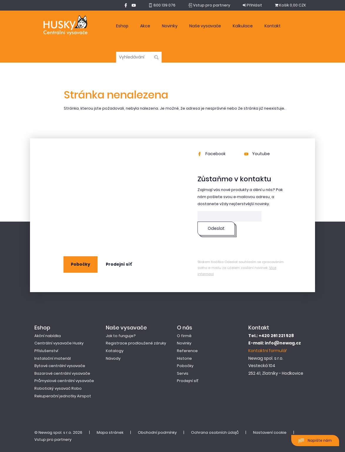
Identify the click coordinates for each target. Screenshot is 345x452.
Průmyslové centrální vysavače (64, 381)
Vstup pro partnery (52, 439)
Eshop (122, 26)
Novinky (169, 26)
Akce (145, 26)
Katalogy (114, 351)
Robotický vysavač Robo (58, 388)
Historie (184, 358)
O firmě (184, 336)
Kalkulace (243, 26)
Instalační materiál (52, 358)
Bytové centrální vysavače (59, 366)
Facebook (211, 154)
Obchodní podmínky (157, 432)
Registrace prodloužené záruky (136, 343)
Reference (187, 351)
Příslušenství (46, 351)
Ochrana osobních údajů (215, 432)
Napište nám (315, 440)
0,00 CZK (290, 5)
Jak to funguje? (121, 336)
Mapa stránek (110, 432)
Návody (113, 358)
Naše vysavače (205, 26)
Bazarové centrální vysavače (62, 373)
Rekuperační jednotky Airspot (62, 396)
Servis (182, 373)
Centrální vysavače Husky (58, 343)
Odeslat (216, 228)
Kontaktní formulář (267, 351)
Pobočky (80, 264)
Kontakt (272, 26)
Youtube (257, 154)
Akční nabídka (47, 336)
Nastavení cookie (270, 432)
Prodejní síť (119, 264)
